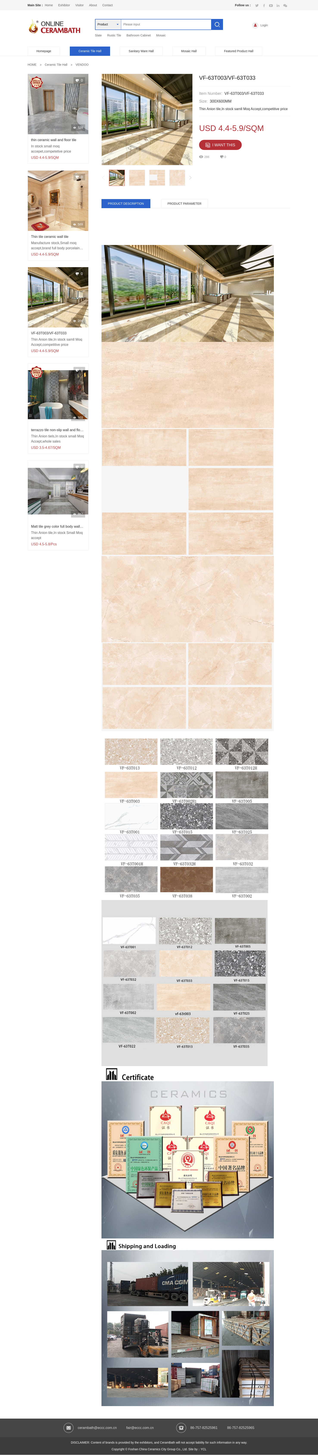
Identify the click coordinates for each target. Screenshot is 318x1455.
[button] (190, 177)
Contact (107, 5)
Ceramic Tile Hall (90, 51)
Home (49, 5)
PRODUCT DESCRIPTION (126, 203)
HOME (32, 64)
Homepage (43, 51)
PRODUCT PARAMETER (185, 203)
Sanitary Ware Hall (141, 51)
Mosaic (161, 35)
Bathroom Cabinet (138, 35)
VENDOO (82, 64)
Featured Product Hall (238, 51)
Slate (98, 35)
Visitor (79, 5)
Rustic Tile (114, 35)
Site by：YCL (198, 1449)
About (93, 5)
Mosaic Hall (189, 51)
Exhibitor (64, 5)
